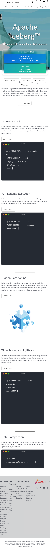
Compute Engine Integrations (4, 521)
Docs (13, 7)
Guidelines (19, 498)
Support (18, 487)
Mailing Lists (20, 489)
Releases (19, 7)
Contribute (19, 496)
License (28, 500)
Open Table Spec (11, 501)
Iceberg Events (21, 491)
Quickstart (7, 7)
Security (29, 498)
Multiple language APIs (3, 532)
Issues (18, 493)
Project (27, 7)
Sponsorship (30, 496)
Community (34, 7)
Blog (41, 7)
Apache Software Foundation (30, 489)
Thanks (28, 493)
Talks (10, 510)
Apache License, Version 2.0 (25, 546)
